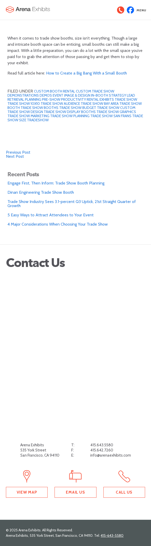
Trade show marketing (28, 116)
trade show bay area (100, 103)
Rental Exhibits (101, 99)
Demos (46, 95)
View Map (27, 492)
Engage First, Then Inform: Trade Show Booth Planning (55, 183)
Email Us (75, 492)
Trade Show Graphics (116, 111)
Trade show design (25, 111)
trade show (126, 99)
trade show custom (116, 107)
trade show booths (40, 107)
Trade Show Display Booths (70, 111)
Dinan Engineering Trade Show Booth (40, 192)
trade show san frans (111, 116)
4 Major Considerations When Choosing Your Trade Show (57, 224)
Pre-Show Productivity (64, 99)
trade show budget (78, 107)
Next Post (15, 156)
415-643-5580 (112, 535)
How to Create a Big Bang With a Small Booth (86, 73)
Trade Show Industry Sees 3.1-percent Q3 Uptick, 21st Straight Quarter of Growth (71, 203)
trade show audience (61, 103)
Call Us (124, 492)
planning (33, 99)
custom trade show (95, 91)
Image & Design (77, 95)
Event (58, 95)
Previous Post (18, 152)
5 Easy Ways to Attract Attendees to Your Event (50, 214)
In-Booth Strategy (109, 95)
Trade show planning (70, 116)
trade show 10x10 (24, 103)
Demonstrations (23, 95)
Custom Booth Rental (55, 91)
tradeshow (38, 120)
